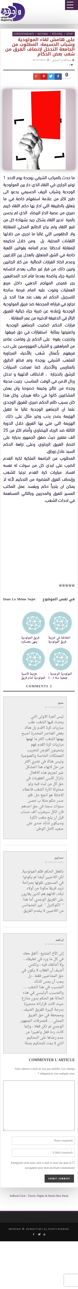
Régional (57, 33)
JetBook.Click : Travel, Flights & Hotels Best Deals (39, 1196)
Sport (70, 33)
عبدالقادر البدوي (61, 60)
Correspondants (24, 33)
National (43, 33)
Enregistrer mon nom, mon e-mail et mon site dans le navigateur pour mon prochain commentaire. (43, 1165)
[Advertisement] (40, 625)
